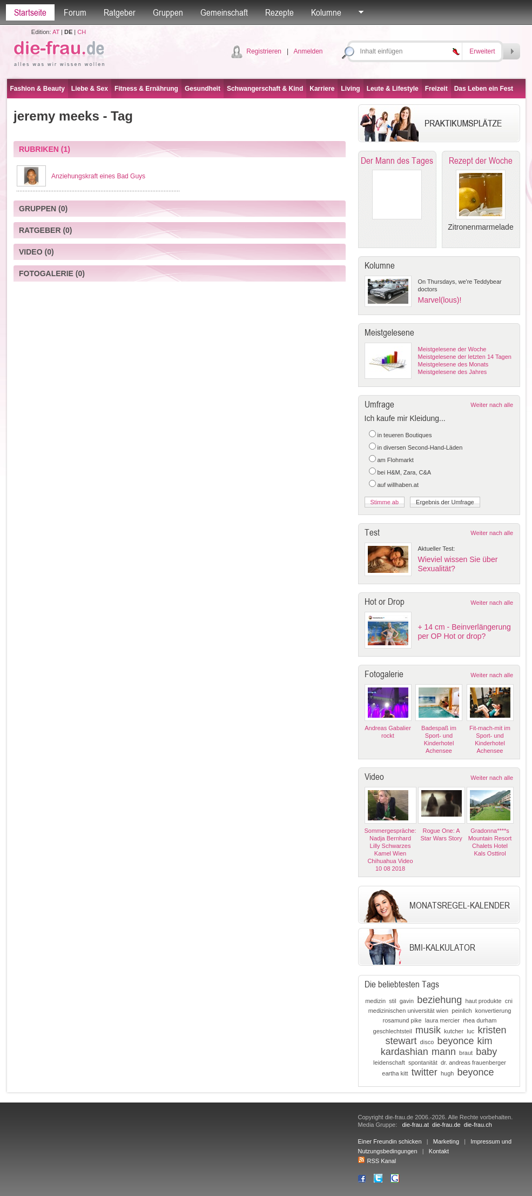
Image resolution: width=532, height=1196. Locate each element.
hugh (447, 1073)
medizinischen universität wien (408, 1010)
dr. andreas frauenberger (473, 1062)
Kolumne (326, 12)
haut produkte (483, 1001)
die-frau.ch (478, 1124)
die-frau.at (415, 1124)
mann (444, 1051)
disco (427, 1042)
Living (350, 88)
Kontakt (439, 1151)
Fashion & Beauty (37, 88)
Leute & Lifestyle (393, 88)
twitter (424, 1072)
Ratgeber (120, 12)
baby (486, 1051)
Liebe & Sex (89, 88)
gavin (407, 1001)
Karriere (321, 88)
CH (81, 32)
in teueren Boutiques (405, 435)
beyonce (455, 1040)
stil (392, 1001)
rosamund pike (402, 1020)
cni (509, 1001)
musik (428, 1030)
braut (466, 1053)
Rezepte (279, 12)
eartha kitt (395, 1073)
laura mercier (442, 1020)
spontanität (422, 1062)
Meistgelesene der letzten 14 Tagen (464, 356)
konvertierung (493, 1010)
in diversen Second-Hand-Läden (420, 447)
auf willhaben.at (398, 485)
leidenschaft (389, 1062)
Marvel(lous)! (440, 300)
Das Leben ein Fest (483, 88)
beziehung (439, 999)
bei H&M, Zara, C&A (405, 472)
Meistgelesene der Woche (452, 349)
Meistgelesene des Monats (453, 364)
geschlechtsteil (392, 1031)
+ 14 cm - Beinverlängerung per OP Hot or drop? (464, 631)
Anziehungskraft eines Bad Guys (98, 176)
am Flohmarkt (396, 460)
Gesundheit (202, 88)
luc (470, 1031)
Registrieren (263, 51)
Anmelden (307, 51)
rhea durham (479, 1020)
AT (55, 32)
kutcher (453, 1031)
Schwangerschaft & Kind (265, 88)
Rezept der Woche (481, 160)
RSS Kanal (377, 1161)
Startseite (30, 12)
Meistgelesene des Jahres (452, 372)
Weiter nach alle (491, 405)
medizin (375, 1001)
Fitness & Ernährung (146, 88)
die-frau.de (446, 1124)
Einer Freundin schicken (390, 1141)
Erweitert (482, 51)
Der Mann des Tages (397, 160)
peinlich (462, 1010)
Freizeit (436, 88)
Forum (75, 12)
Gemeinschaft (224, 12)
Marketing (446, 1141)
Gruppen (168, 12)
